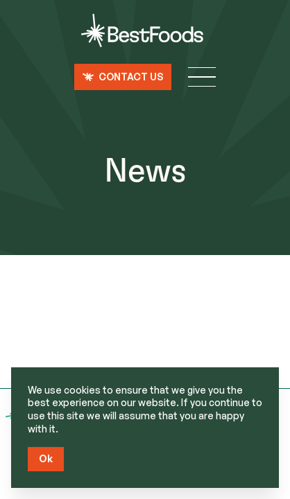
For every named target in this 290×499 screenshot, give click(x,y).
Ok (46, 458)
